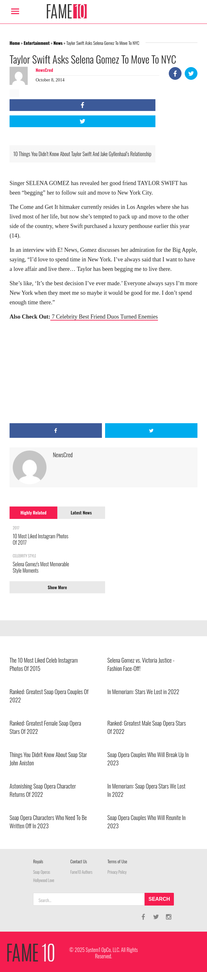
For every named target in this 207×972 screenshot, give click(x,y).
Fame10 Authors (81, 872)
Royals (38, 861)
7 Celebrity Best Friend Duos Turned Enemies (104, 317)
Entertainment (37, 42)
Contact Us (78, 861)
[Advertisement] (103, 372)
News (58, 42)
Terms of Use (117, 861)
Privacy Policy (117, 872)
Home (15, 42)
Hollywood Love (43, 880)
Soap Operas (41, 872)
